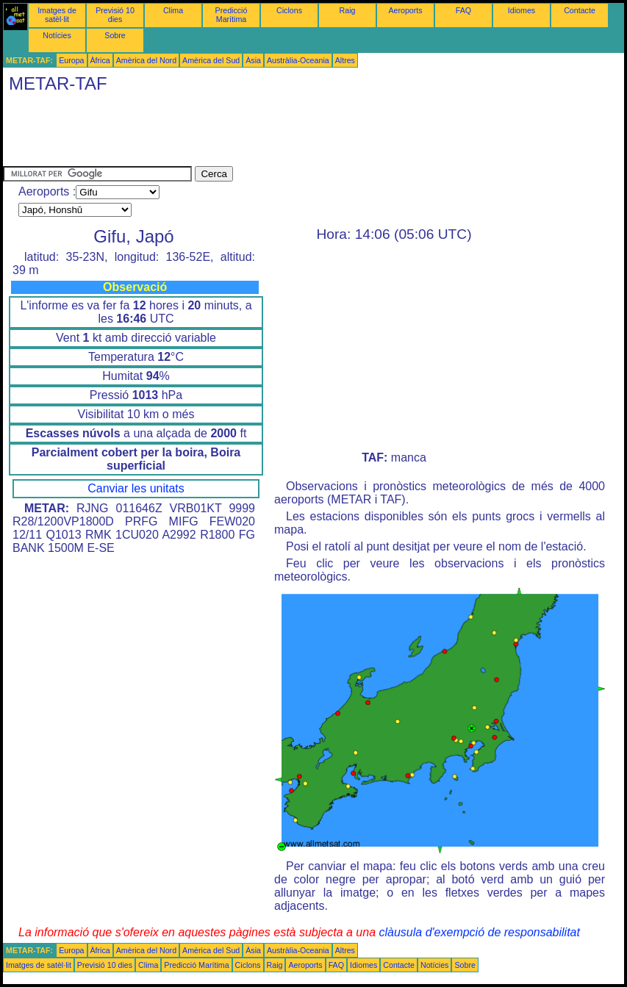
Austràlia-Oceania (298, 60)
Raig (348, 10)
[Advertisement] (270, 133)
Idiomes (521, 10)
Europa (71, 60)
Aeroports (405, 10)
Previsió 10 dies (115, 15)
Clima (173, 10)
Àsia (253, 60)
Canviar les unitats (135, 488)
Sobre (114, 35)
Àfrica (100, 60)
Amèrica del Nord (146, 60)
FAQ (463, 10)
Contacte (579, 10)
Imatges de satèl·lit (56, 15)
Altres (345, 60)
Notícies (57, 35)
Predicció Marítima (231, 15)
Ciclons (289, 10)
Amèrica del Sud (211, 60)
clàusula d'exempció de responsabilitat (479, 932)
